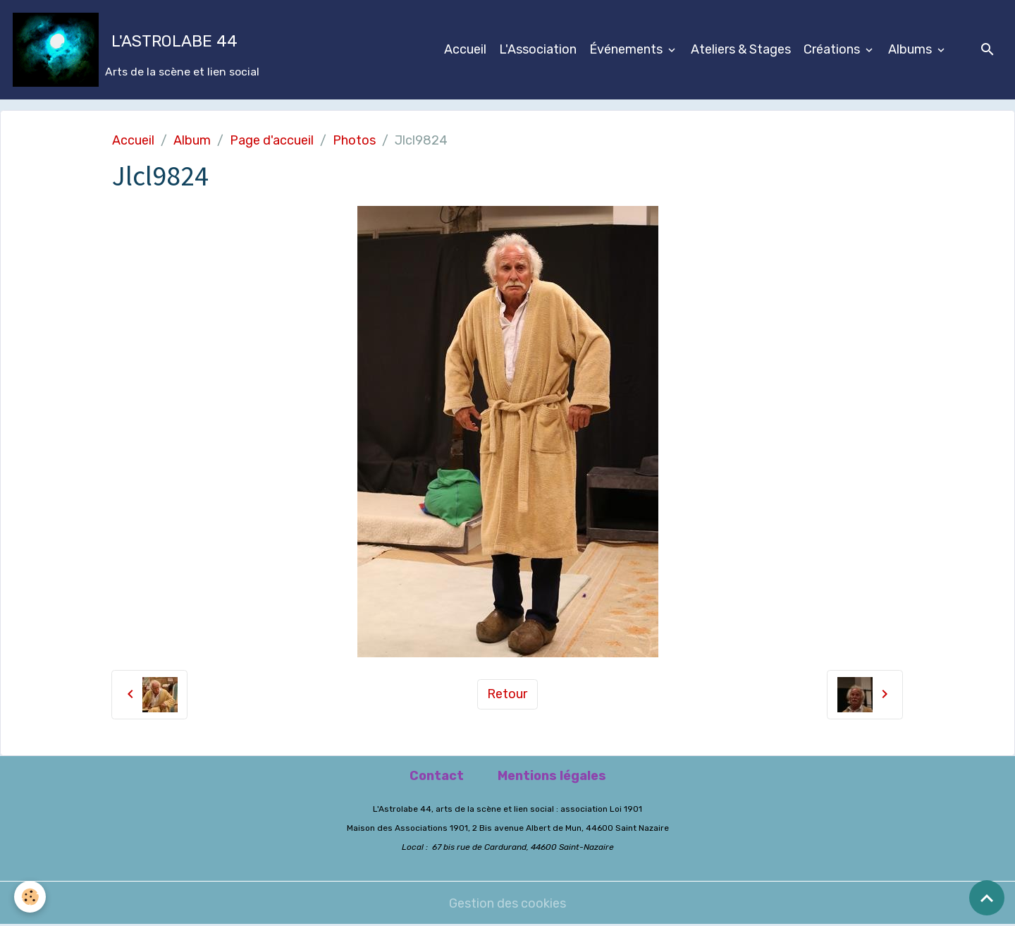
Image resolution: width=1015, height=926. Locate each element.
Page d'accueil (272, 140)
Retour (507, 694)
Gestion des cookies (507, 903)
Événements (627, 49)
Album (192, 140)
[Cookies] (30, 897)
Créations (833, 49)
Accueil (465, 49)
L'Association (538, 49)
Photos (354, 140)
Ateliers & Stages (741, 49)
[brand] (136, 50)
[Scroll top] (986, 897)
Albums (911, 49)
